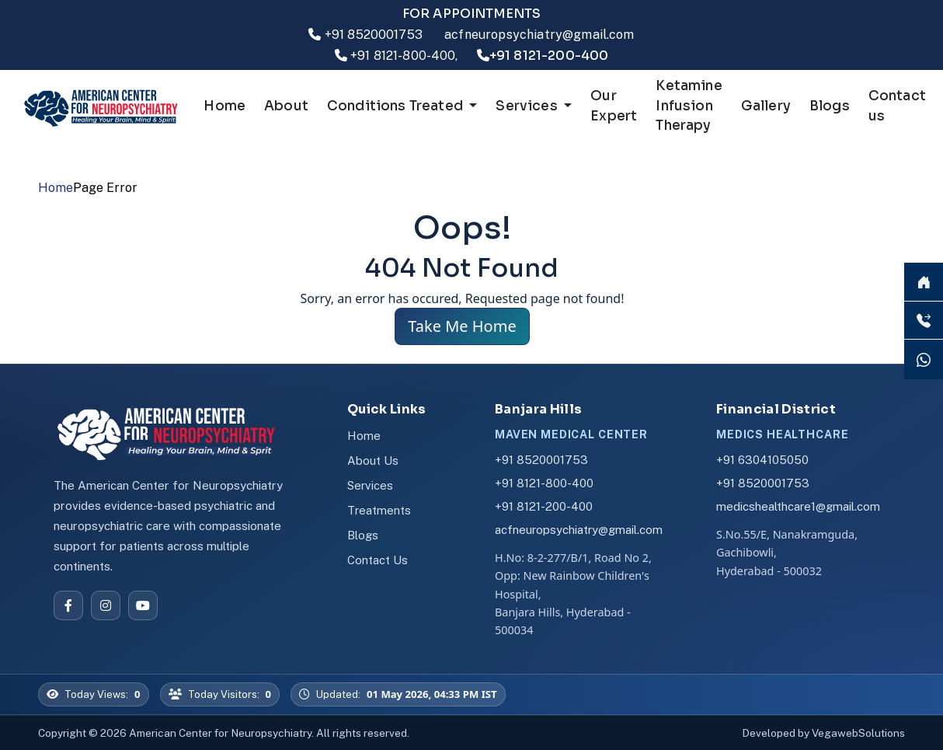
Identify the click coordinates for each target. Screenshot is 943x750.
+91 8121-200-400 (544, 506)
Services (370, 485)
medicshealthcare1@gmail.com (798, 506)
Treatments (379, 510)
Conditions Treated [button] (396, 106)
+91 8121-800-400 (544, 483)
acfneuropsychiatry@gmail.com (539, 34)
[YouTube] (143, 605)
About (286, 106)
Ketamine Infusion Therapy (689, 106)
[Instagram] (105, 605)
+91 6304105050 (762, 459)
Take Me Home (462, 326)
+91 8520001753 (374, 34)
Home (224, 106)
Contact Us (377, 560)
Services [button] (528, 106)
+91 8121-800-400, (404, 55)
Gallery (766, 106)
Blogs (829, 106)
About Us (372, 460)
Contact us (897, 106)
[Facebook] (68, 605)
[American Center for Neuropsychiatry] (176, 433)
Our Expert (613, 106)
